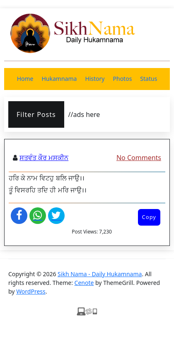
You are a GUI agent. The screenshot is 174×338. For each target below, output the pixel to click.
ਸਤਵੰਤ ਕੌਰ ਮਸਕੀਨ (43, 157)
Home (25, 79)
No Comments (138, 157)
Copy (149, 217)
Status (148, 79)
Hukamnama (59, 79)
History (94, 79)
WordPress (31, 291)
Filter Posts (36, 114)
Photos (122, 79)
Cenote (84, 283)
